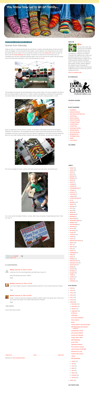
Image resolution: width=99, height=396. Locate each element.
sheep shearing (18, 54)
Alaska (71, 168)
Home (35, 355)
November (74, 306)
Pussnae (12, 283)
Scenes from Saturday (77, 335)
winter (71, 279)
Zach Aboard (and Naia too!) (77, 114)
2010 (71, 299)
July (73, 363)
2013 (71, 292)
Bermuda (72, 176)
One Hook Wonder (75, 132)
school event (73, 264)
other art (72, 246)
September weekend (76, 344)
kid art (71, 228)
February (74, 375)
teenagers (72, 271)
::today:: (73, 356)
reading (72, 258)
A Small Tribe (73, 126)
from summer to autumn (77, 347)
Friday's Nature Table (76, 337)
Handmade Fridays (75, 220)
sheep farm (48, 53)
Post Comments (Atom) (18, 358)
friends (71, 212)
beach (71, 174)
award (71, 172)
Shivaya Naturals (74, 130)
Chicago (72, 190)
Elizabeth (72, 202)
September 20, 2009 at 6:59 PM (23, 295)
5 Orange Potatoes (75, 122)
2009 (71, 302)
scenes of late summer (77, 353)
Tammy (12, 269)
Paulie (71, 250)
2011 (71, 297)
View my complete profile (74, 72)
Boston (71, 180)
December (74, 304)
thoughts (72, 273)
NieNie (71, 138)
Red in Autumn (75, 320)
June (73, 366)
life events (72, 230)
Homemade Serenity (75, 128)
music (71, 238)
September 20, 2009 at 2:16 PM (23, 283)
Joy (80, 44)
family (71, 204)
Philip (71, 254)
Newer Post (9, 355)
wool (42, 58)
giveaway (72, 216)
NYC (71, 244)
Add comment (10, 306)
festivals (72, 206)
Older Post (61, 355)
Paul (71, 248)
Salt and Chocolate (75, 120)
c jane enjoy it (73, 140)
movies (72, 236)
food (71, 210)
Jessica (12, 295)
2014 (71, 290)
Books (73, 322)
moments (72, 234)
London (72, 232)
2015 (71, 288)
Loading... (71, 103)
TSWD (71, 275)
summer (72, 269)
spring (71, 267)
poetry (71, 256)
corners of (72, 192)
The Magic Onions (74, 136)
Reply (11, 278)
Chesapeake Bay (74, 188)
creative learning (74, 198)
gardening (72, 214)
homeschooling (74, 224)
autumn (11, 257)
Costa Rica (73, 194)
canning (72, 186)
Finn (15, 257)
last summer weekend (77, 333)
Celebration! (74, 315)
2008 (71, 380)
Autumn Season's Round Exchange (80, 324)
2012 (71, 295)
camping (72, 184)
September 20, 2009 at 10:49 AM (23, 269)
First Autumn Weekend (77, 317)
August (74, 361)
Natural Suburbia (74, 118)
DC (70, 200)
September (75, 311)
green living (73, 218)
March (73, 373)
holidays (72, 222)
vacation (72, 277)
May (73, 368)
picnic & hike (74, 342)
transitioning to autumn (77, 330)
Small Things (73, 116)
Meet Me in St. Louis (76, 351)
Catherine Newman (75, 112)
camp (71, 182)
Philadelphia (73, 252)
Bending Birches (74, 134)
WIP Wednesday (75, 340)
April (73, 370)
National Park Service (75, 240)
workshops (72, 281)
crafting (72, 196)
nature (71, 242)
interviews (72, 226)
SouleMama (73, 110)
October (74, 308)
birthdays (72, 178)
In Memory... (74, 313)
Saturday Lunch (74, 263)
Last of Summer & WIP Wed (78, 349)
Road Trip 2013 (74, 260)
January (74, 377)
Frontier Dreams (74, 124)
